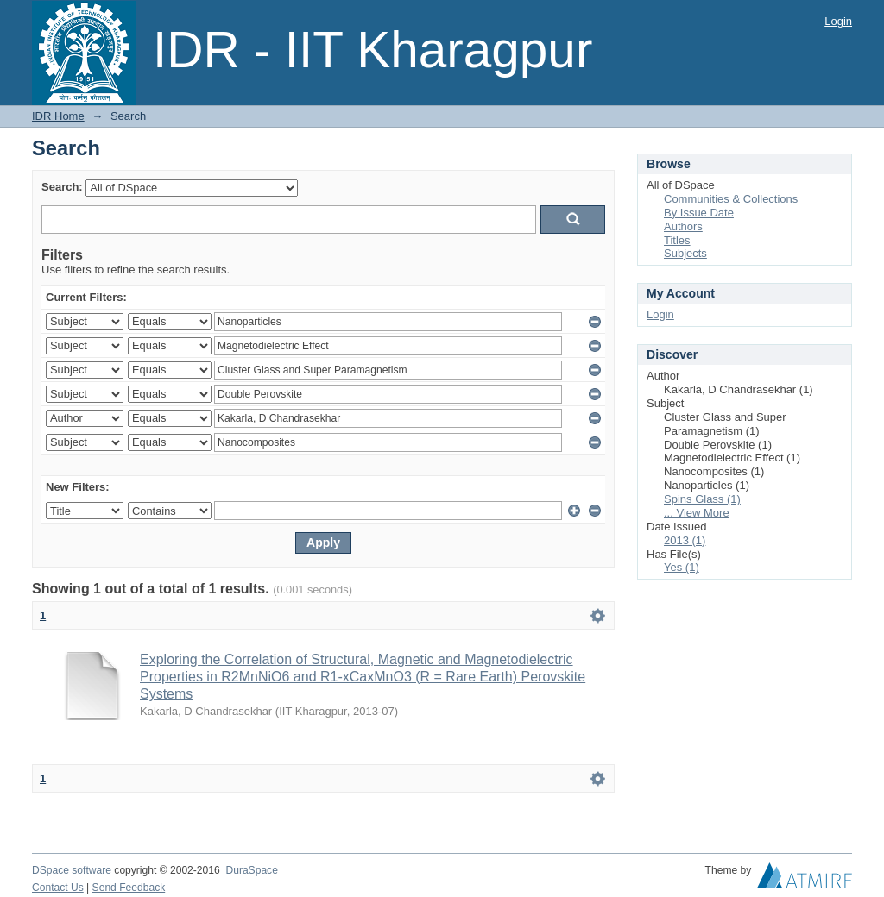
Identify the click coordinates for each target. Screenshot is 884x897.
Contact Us (58, 887)
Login (838, 21)
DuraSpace (251, 870)
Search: (62, 186)
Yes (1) (681, 567)
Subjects (685, 253)
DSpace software (71, 870)
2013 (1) (684, 540)
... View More (696, 512)
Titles (677, 240)
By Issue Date (699, 212)
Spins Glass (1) (702, 498)
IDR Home (58, 116)
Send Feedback (129, 887)
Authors (683, 226)
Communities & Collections (731, 198)
